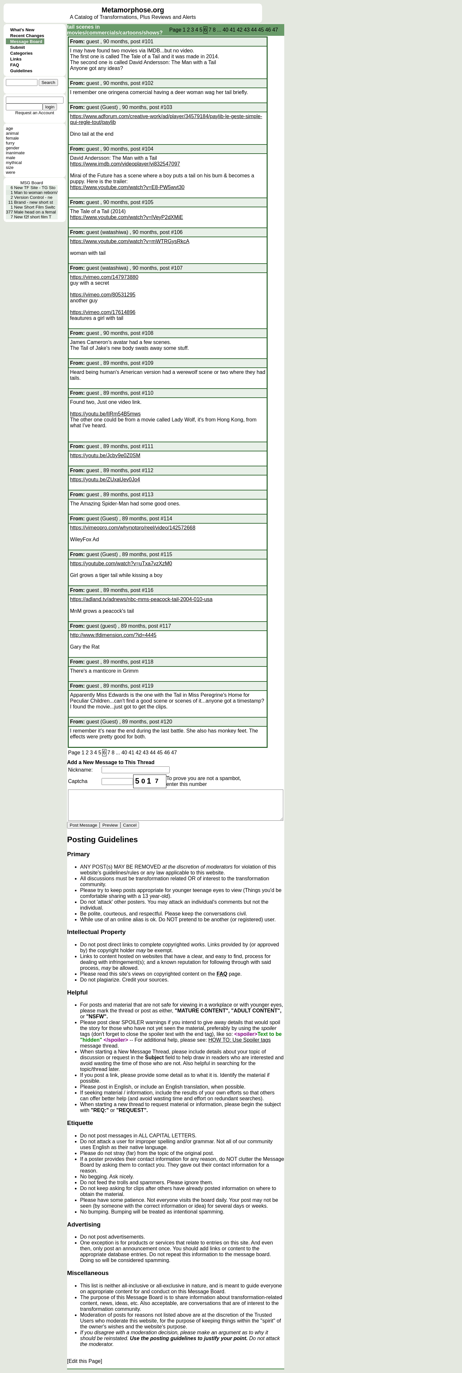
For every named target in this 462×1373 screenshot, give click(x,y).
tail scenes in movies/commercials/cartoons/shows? (114, 29)
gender (13, 147)
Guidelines (21, 70)
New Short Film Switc (34, 207)
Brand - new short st (33, 202)
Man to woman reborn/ (35, 192)
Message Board (26, 41)
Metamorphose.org (133, 10)
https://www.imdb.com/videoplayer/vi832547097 (125, 164)
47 (275, 30)
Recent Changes (27, 35)
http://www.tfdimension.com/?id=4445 (113, 635)
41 (232, 30)
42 (240, 30)
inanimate (15, 152)
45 (261, 30)
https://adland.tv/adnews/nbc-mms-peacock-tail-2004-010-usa (141, 599)
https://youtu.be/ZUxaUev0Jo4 (105, 479)
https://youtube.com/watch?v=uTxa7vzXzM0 (121, 563)
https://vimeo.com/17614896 (102, 312)
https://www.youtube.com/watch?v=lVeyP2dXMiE (126, 217)
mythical (14, 162)
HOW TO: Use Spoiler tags (239, 1040)
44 (254, 30)
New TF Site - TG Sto (34, 187)
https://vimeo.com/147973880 (104, 277)
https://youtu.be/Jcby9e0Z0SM (105, 455)
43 (247, 30)
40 (226, 30)
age (9, 128)
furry (10, 143)
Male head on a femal (35, 212)
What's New (22, 29)
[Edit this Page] (84, 1361)
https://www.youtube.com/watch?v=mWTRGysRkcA (129, 241)
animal (12, 133)
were (10, 172)
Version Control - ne (33, 197)
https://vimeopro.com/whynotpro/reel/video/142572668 (132, 527)
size (10, 167)
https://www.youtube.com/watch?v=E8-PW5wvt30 (127, 187)
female (12, 138)
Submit (17, 47)
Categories (21, 53)
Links (15, 59)
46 (268, 30)
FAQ (14, 64)
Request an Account (34, 112)
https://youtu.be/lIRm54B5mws (105, 414)
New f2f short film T (32, 216)
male (10, 157)
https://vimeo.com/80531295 (102, 294)
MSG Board (32, 182)
